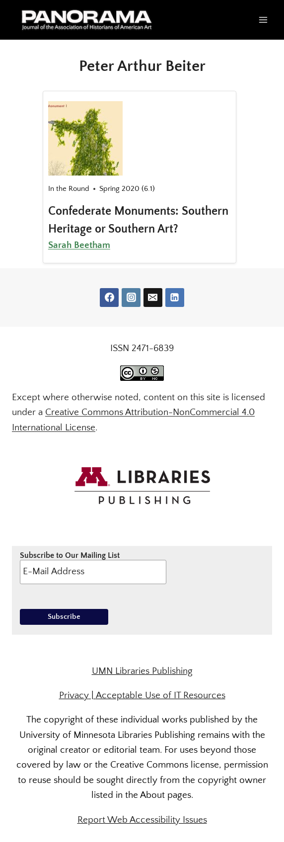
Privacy (74, 695)
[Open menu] (263, 19)
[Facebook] (109, 297)
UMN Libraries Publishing (142, 671)
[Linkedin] (174, 297)
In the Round (68, 188)
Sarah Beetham (79, 245)
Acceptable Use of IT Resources (160, 695)
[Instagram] (131, 297)
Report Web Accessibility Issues (142, 820)
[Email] (152, 297)
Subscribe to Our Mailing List (93, 567)
